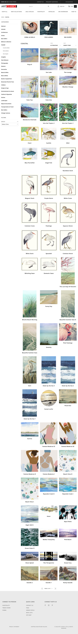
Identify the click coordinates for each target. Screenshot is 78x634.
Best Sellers (4, 38)
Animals (3, 29)
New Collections (16, 11)
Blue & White (4, 75)
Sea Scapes (5, 53)
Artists (3, 35)
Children (3, 85)
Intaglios (52, 11)
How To (73, 11)
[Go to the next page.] (55, 588)
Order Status (30, 610)
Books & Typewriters (6, 78)
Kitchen (3, 97)
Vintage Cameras (5, 113)
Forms (4, 610)
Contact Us (40, 1)
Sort (64, 43)
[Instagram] (49, 606)
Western (3, 66)
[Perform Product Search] (48, 6)
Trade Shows (6, 607)
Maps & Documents (6, 103)
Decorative (4, 69)
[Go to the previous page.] (42, 588)
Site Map (28, 615)
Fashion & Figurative (6, 94)
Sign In (61, 6)
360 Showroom (63, 11)
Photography (4, 63)
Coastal (3, 45)
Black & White (4, 72)
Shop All (4, 11)
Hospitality (41, 11)
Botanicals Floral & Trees (7, 82)
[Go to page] (48, 588)
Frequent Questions (52, 1)
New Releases (4, 60)
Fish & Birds (6, 51)
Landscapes (4, 100)
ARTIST (9, 121)
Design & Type (5, 88)
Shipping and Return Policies (39, 626)
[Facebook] (46, 606)
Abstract (3, 26)
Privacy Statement (14, 626)
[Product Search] (36, 6)
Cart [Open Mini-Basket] (72, 6)
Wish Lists (29, 612)
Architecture (4, 32)
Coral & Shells (6, 48)
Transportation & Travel (7, 107)
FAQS (27, 607)
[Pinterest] (53, 606)
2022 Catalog (30, 11)
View (51, 43)
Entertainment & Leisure (7, 91)
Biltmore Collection (6, 41)
